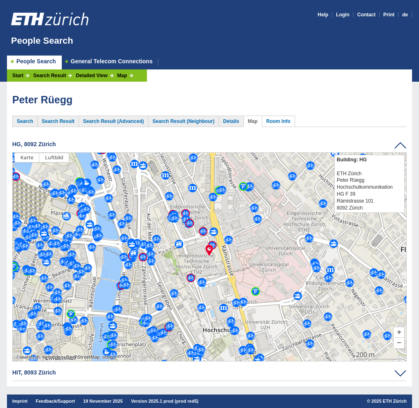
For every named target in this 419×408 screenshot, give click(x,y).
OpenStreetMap (83, 357)
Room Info (278, 121)
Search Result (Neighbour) (183, 121)
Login (342, 14)
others (109, 357)
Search (25, 121)
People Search (42, 41)
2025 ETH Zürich (389, 401)
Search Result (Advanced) (113, 121)
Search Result (49, 75)
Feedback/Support (55, 401)
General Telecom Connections (112, 61)
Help (323, 14)
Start (17, 75)
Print (388, 14)
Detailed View (91, 75)
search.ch (30, 357)
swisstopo (52, 357)
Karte (27, 157)
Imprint (19, 401)
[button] (399, 332)
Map (122, 75)
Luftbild (54, 157)
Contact (366, 14)
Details (231, 121)
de (405, 14)
